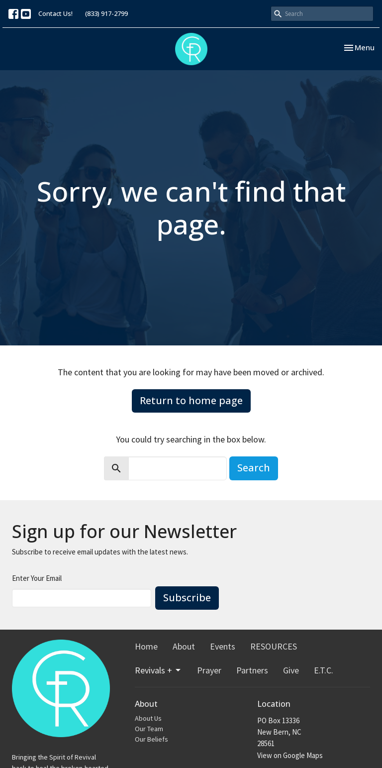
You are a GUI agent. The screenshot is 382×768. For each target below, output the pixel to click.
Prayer (209, 670)
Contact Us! (55, 13)
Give (291, 670)
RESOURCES (273, 646)
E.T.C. (323, 670)
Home (146, 646)
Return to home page (191, 400)
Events (222, 646)
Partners (252, 670)
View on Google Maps (290, 755)
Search (253, 467)
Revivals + (158, 670)
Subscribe (187, 597)
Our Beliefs (151, 739)
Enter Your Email (37, 578)
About (184, 646)
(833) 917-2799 (106, 13)
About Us (148, 718)
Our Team (149, 728)
